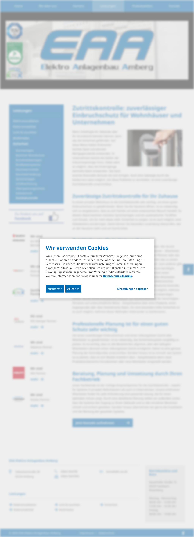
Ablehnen (73, 288)
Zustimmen (55, 288)
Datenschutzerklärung (117, 275)
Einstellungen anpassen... (132, 288)
